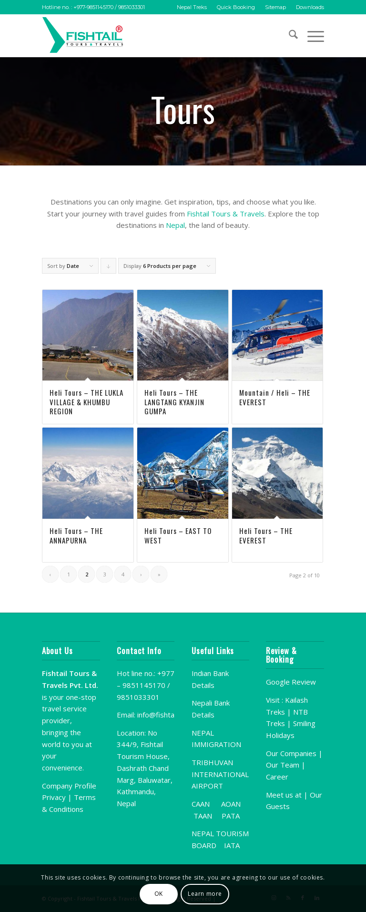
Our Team (282, 764)
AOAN (231, 804)
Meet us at (284, 794)
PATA (231, 815)
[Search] (288, 35)
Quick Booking (236, 7)
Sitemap (275, 7)
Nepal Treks (192, 7)
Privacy (54, 797)
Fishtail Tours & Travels (225, 213)
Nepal (175, 225)
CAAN (201, 804)
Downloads (310, 7)
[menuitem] (192, 7)
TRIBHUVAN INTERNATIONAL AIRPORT (220, 774)
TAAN (202, 815)
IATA (232, 845)
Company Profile (69, 785)
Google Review (291, 682)
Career (277, 776)
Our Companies (292, 753)
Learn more (205, 894)
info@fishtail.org (163, 714)
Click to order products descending (108, 268)
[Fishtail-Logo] (84, 35)
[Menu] (311, 35)
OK (158, 894)
